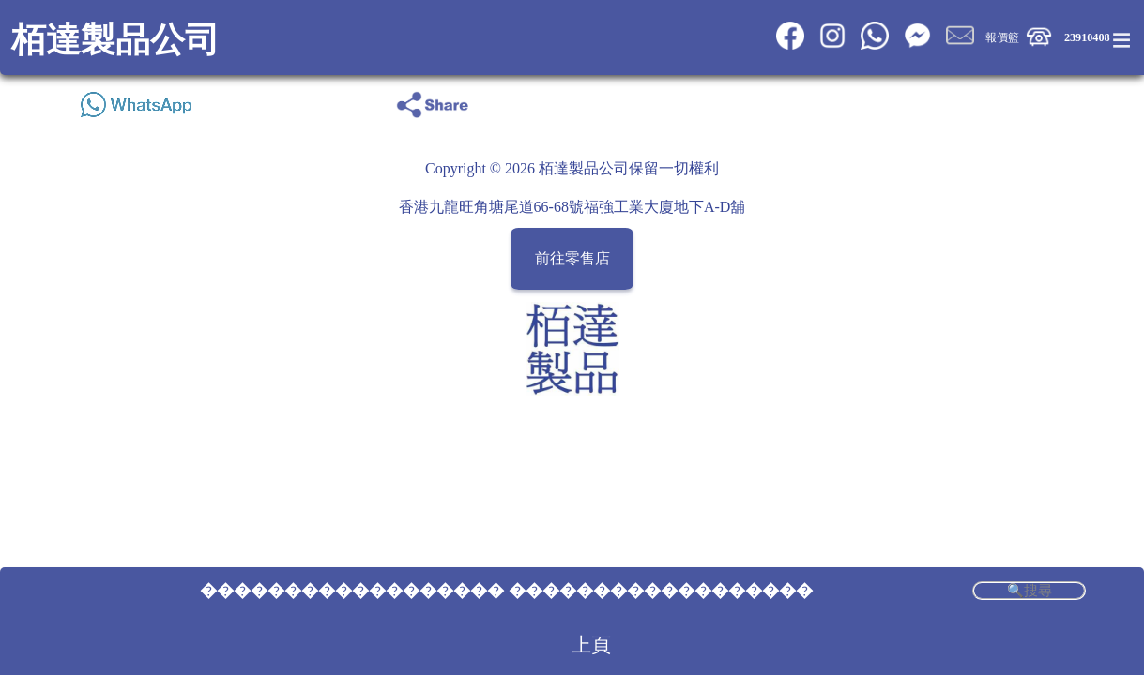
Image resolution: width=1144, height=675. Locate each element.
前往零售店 (572, 258)
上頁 (591, 645)
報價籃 (1002, 37)
